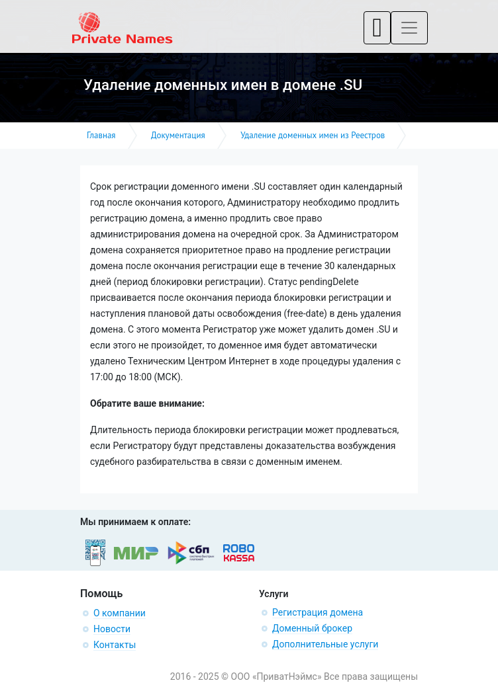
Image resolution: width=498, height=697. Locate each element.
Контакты (114, 644)
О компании (119, 613)
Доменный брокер (312, 628)
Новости (111, 629)
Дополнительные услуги (325, 644)
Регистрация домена (317, 612)
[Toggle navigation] (377, 27)
